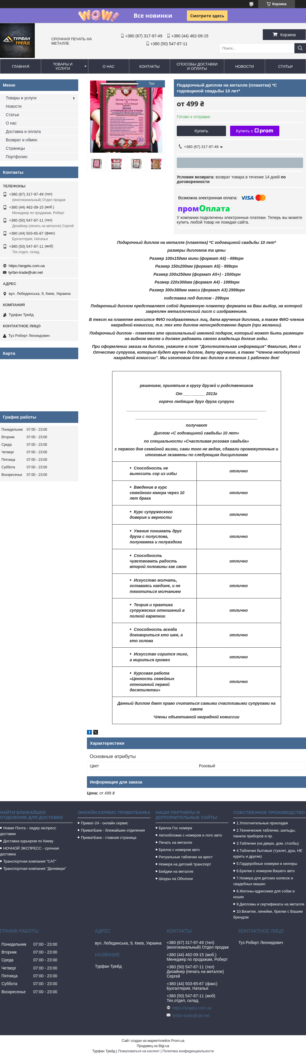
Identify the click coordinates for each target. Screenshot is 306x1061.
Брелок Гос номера (175, 828)
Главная (20, 66)
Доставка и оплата (23, 131)
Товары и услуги (63, 66)
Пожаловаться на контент (138, 1051)
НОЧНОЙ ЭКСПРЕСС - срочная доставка (29, 851)
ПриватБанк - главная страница (108, 837)
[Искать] (300, 48)
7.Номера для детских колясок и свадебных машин (263, 881)
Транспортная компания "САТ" (29, 861)
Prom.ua (177, 1041)
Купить (201, 130)
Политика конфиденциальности (188, 1051)
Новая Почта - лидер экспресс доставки (28, 831)
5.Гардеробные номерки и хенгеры (266, 863)
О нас (108, 66)
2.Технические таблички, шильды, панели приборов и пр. (264, 833)
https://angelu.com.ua (27, 266)
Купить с (254, 131)
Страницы (15, 148)
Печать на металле (175, 842)
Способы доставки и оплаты (196, 66)
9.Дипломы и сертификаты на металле (270, 904)
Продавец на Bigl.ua (153, 1046)
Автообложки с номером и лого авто (190, 835)
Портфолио (17, 156)
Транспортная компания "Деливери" (34, 868)
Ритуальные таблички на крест (186, 857)
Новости (244, 66)
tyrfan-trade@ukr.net (25, 272)
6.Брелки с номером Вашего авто (265, 871)
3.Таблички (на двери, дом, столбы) (267, 843)
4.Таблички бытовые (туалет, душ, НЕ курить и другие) (267, 853)
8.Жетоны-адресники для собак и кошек (264, 894)
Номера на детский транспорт (185, 864)
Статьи (285, 66)
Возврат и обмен (21, 140)
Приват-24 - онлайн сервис (104, 823)
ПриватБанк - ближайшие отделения (113, 830)
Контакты (149, 66)
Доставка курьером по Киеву (28, 841)
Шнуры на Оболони (176, 878)
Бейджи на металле (176, 871)
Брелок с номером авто (179, 850)
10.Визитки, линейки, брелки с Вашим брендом (268, 914)
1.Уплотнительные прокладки (262, 823)
